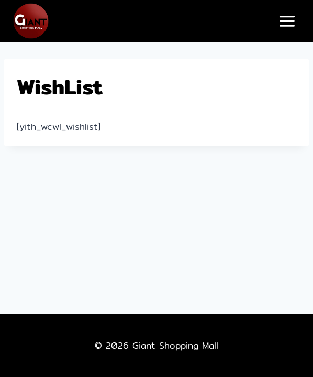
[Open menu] (286, 21)
